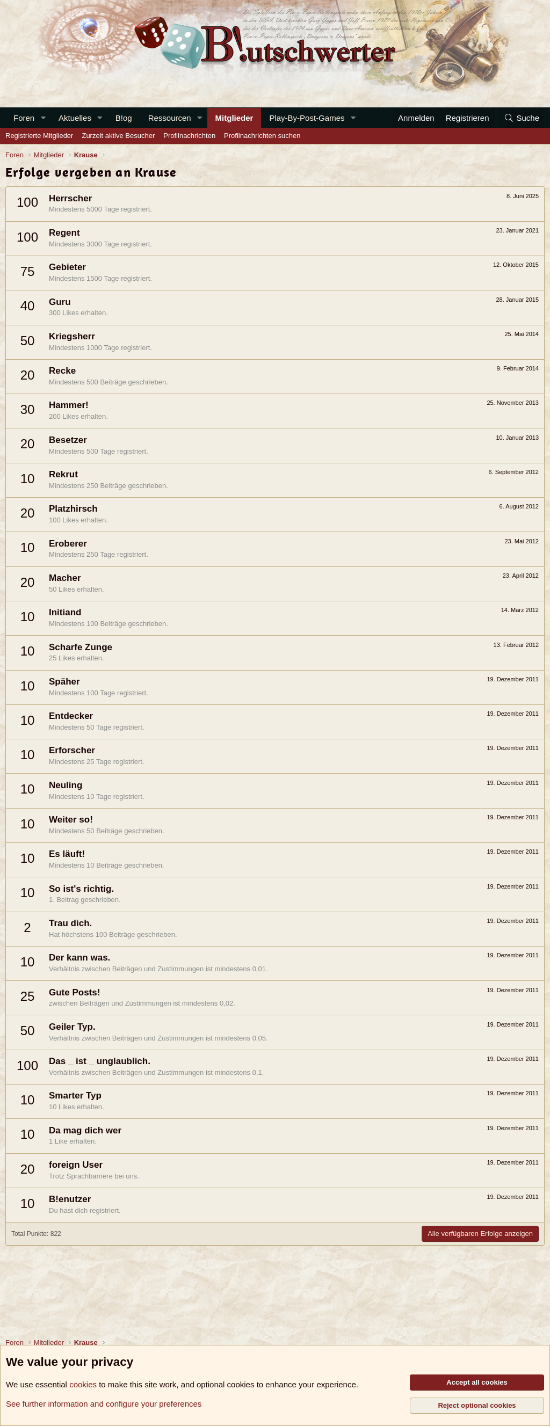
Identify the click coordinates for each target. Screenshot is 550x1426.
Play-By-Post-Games (306, 117)
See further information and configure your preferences (103, 1403)
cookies (83, 1384)
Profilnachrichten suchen (262, 136)
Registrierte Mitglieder (39, 136)
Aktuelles (75, 117)
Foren (23, 117)
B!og (123, 117)
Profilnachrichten (189, 136)
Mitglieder (234, 117)
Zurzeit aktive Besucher (118, 136)
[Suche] (521, 118)
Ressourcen (169, 117)
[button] (42, 118)
